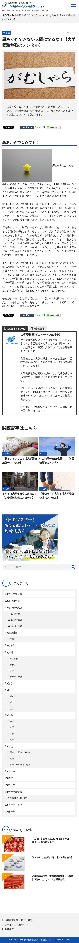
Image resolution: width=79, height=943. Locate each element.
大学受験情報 (15, 792)
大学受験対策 (15, 593)
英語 (10, 652)
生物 (12, 733)
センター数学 (16, 614)
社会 (10, 746)
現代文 (13, 696)
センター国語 (16, 626)
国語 (10, 690)
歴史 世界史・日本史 (20, 752)
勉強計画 (12, 632)
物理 (12, 721)
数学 (10, 683)
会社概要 (9, 929)
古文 (12, 708)
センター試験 (15, 607)
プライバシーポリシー (16, 924)
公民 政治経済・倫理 (20, 764)
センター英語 (16, 620)
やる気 (11, 645)
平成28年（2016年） (19, 798)
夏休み (11, 771)
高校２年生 (14, 600)
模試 (10, 778)
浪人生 (11, 785)
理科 (10, 715)
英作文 (13, 664)
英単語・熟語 (16, 676)
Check (38, 127)
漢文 (12, 702)
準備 (12, 639)
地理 (12, 758)
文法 (12, 670)
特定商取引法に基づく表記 (18, 920)
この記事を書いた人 (16, 328)
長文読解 (14, 658)
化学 (12, 727)
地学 (12, 739)
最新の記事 (39, 328)
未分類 (11, 811)
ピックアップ (15, 805)
